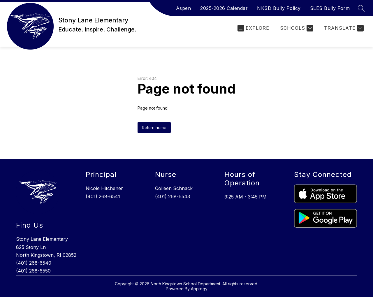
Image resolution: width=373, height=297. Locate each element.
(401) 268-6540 (33, 263)
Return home (154, 127)
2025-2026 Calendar (224, 8)
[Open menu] (253, 28)
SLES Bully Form (330, 8)
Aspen (183, 8)
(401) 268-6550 (33, 271)
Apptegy (199, 288)
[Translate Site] (343, 28)
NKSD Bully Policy (279, 8)
